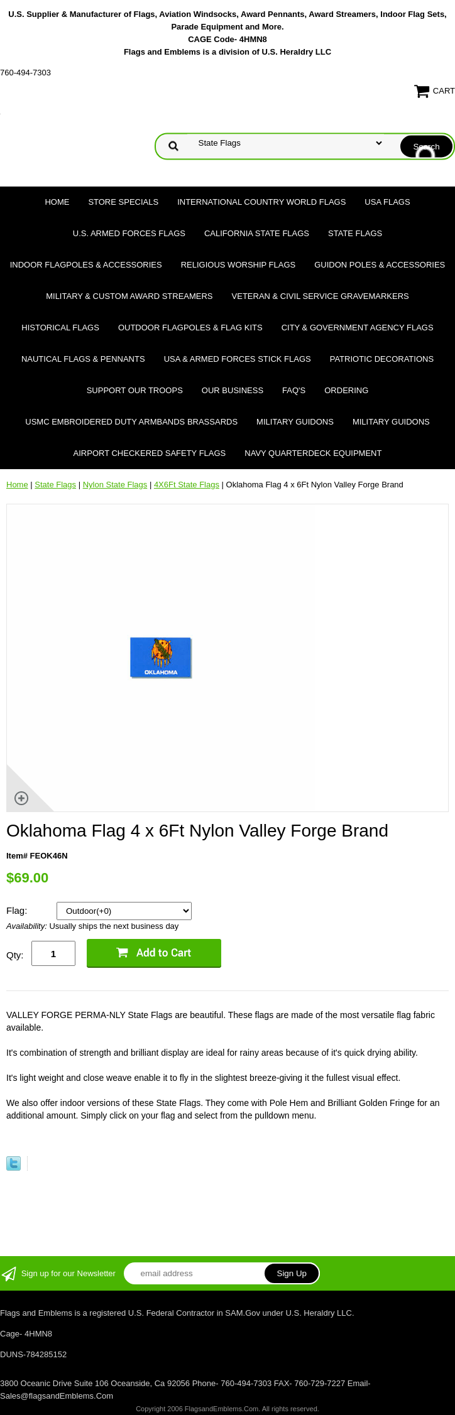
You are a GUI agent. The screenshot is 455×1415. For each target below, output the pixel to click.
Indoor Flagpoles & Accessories (86, 264)
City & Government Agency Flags (358, 327)
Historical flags (60, 327)
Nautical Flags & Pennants (83, 359)
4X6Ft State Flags (186, 484)
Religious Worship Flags (238, 264)
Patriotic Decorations (382, 359)
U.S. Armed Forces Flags (129, 233)
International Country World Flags (261, 202)
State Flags (355, 233)
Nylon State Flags (115, 484)
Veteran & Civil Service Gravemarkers (320, 296)
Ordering (346, 390)
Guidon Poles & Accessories (379, 264)
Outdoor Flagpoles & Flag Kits (190, 327)
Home (57, 202)
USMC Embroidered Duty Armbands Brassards (131, 421)
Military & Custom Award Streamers (129, 296)
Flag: (18, 910)
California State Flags (256, 233)
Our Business (232, 390)
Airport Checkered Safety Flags (150, 453)
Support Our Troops (135, 390)
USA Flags (387, 202)
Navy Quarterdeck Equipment (312, 453)
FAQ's (293, 390)
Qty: (15, 955)
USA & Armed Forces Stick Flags (237, 359)
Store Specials (123, 202)
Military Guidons (295, 421)
